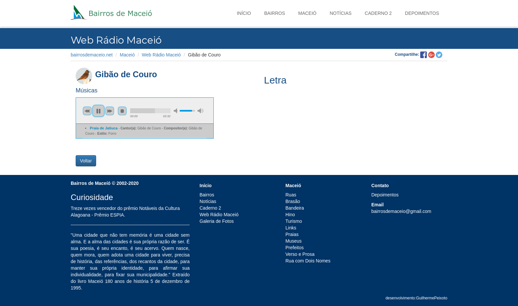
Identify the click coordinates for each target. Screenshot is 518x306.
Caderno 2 (378, 13)
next (109, 111)
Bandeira (294, 208)
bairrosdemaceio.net (92, 54)
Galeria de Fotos (217, 221)
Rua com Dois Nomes (307, 260)
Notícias (341, 13)
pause (98, 111)
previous (87, 111)
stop (122, 111)
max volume (201, 110)
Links (290, 227)
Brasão (292, 201)
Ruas (290, 194)
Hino (290, 214)
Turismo (293, 221)
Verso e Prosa (299, 254)
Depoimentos (422, 13)
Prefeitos (294, 247)
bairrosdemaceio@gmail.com (401, 211)
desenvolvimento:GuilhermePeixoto (416, 298)
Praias (292, 234)
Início (244, 13)
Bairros (274, 13)
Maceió (307, 13)
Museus (293, 241)
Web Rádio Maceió (161, 54)
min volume (177, 110)
